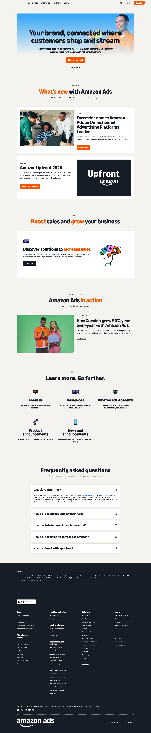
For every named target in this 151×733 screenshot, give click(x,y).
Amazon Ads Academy (122, 615)
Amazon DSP (53, 673)
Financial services (87, 632)
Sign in (128, 3)
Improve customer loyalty (25, 628)
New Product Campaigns (56, 690)
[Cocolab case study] (45, 334)
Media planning (54, 619)
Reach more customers (24, 619)
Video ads (20, 654)
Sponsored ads (21, 641)
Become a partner (120, 645)
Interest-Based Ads (58, 706)
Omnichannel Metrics (55, 660)
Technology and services (58, 670)
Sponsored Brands (22, 647)
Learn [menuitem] (117, 612)
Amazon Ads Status (85, 706)
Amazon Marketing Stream (57, 654)
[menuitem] (26, 652)
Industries (86, 612)
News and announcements (123, 632)
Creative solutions (56, 625)
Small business (32, 3)
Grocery (84, 635)
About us (19, 706)
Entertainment (86, 625)
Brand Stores (103, 495)
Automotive (86, 615)
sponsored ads (89, 495)
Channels (85, 664)
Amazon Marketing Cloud (57, 677)
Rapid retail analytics (55, 664)
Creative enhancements (56, 628)
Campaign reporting (55, 657)
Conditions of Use (31, 706)
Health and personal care (89, 638)
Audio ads (20, 657)
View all (19, 664)
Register (139, 3)
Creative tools (53, 635)
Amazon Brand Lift (55, 651)
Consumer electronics (89, 622)
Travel (84, 658)
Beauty (84, 619)
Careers (97, 706)
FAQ (116, 628)
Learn (66, 3)
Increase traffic (21, 622)
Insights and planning (57, 612)
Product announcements (122, 619)
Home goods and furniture (90, 641)
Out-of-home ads (22, 660)
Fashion (84, 628)
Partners (57, 3)
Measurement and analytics (56, 642)
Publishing (85, 648)
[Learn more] (82, 339)
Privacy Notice (44, 706)
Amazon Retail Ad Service (57, 687)
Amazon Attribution (55, 647)
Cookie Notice (71, 706)
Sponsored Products (23, 644)
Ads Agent (52, 693)
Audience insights (54, 615)
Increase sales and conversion (26, 625)
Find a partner (119, 641)
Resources (118, 622)
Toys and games (87, 655)
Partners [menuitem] (118, 638)
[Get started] (75, 60)
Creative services (54, 632)
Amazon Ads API (54, 680)
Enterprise (45, 3)
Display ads (20, 651)
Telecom (85, 651)
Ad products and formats (23, 636)
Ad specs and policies (121, 625)
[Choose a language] (26, 601)
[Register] (75, 68)
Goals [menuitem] (19, 612)
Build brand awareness (24, 615)
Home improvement (88, 645)
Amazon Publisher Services (57, 683)
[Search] (121, 3)
